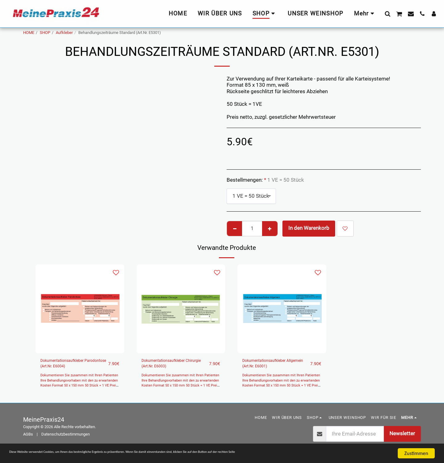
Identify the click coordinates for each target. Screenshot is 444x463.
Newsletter (402, 438)
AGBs (28, 438)
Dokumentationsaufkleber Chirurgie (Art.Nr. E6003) (172, 365)
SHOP (45, 32)
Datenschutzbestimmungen (65, 438)
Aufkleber (64, 32)
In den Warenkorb (308, 228)
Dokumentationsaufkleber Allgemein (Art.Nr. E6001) (272, 365)
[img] (79, 308)
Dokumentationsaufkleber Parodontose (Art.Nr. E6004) (70, 366)
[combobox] (251, 196)
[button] (387, 13)
